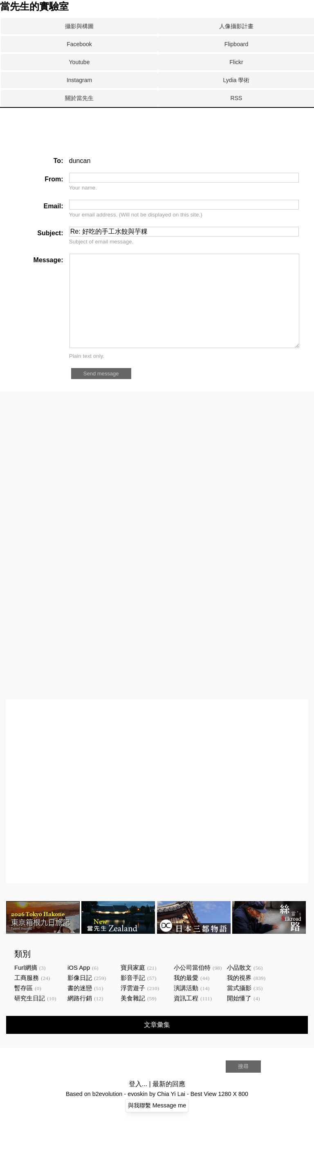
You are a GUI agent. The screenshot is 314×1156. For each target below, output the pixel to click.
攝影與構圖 (79, 26)
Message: (48, 260)
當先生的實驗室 (34, 6)
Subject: (50, 233)
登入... (138, 1102)
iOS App (78, 985)
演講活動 (186, 1006)
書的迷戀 (79, 1006)
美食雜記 (133, 1016)
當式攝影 (239, 1006)
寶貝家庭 (133, 985)
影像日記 (79, 996)
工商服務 (26, 996)
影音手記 (133, 996)
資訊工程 (186, 1016)
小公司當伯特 (192, 985)
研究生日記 (29, 1016)
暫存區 (23, 1006)
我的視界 (239, 996)
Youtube (79, 62)
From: (54, 179)
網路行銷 (79, 1016)
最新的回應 (169, 1102)
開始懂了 (239, 1016)
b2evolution (107, 1112)
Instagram (79, 80)
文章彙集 (157, 1043)
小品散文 (239, 985)
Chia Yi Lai (171, 1112)
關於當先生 (79, 98)
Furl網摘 (25, 985)
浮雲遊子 (133, 1006)
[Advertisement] (149, 138)
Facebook (79, 44)
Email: (53, 206)
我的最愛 (186, 996)
